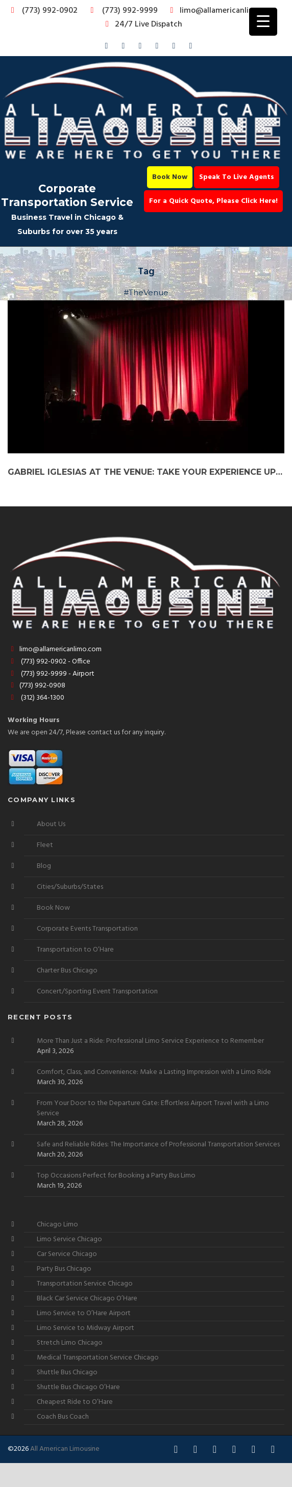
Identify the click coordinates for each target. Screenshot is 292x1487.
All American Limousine (65, 1449)
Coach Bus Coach (63, 1417)
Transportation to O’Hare (75, 950)
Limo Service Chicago (69, 1239)
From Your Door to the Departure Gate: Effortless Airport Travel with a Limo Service (153, 1108)
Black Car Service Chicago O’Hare (87, 1298)
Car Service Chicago (67, 1254)
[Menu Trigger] (263, 22)
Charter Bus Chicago (67, 971)
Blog (44, 866)
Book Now (169, 177)
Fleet (45, 845)
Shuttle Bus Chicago (67, 1372)
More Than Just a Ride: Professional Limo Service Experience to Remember (150, 1041)
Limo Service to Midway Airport (85, 1328)
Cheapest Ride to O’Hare (75, 1402)
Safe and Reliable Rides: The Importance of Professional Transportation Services (158, 1145)
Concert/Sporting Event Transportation (97, 991)
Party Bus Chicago (64, 1269)
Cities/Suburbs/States (70, 887)
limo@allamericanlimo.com (222, 10)
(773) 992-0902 (42, 10)
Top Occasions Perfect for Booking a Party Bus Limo (116, 1176)
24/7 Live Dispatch (142, 24)
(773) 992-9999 (121, 10)
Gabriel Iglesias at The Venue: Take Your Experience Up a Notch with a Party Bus (146, 472)
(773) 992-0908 (36, 685)
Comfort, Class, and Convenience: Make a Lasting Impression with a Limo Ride (154, 1072)
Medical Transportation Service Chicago (98, 1358)
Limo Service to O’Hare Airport (84, 1313)
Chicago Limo (57, 1224)
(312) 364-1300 (36, 698)
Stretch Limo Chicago (70, 1343)
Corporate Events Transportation (87, 929)
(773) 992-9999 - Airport (51, 674)
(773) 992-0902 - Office (49, 662)
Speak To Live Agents (236, 177)
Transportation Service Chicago (85, 1284)
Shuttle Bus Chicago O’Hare (78, 1387)
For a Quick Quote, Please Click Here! (213, 201)
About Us (51, 824)
